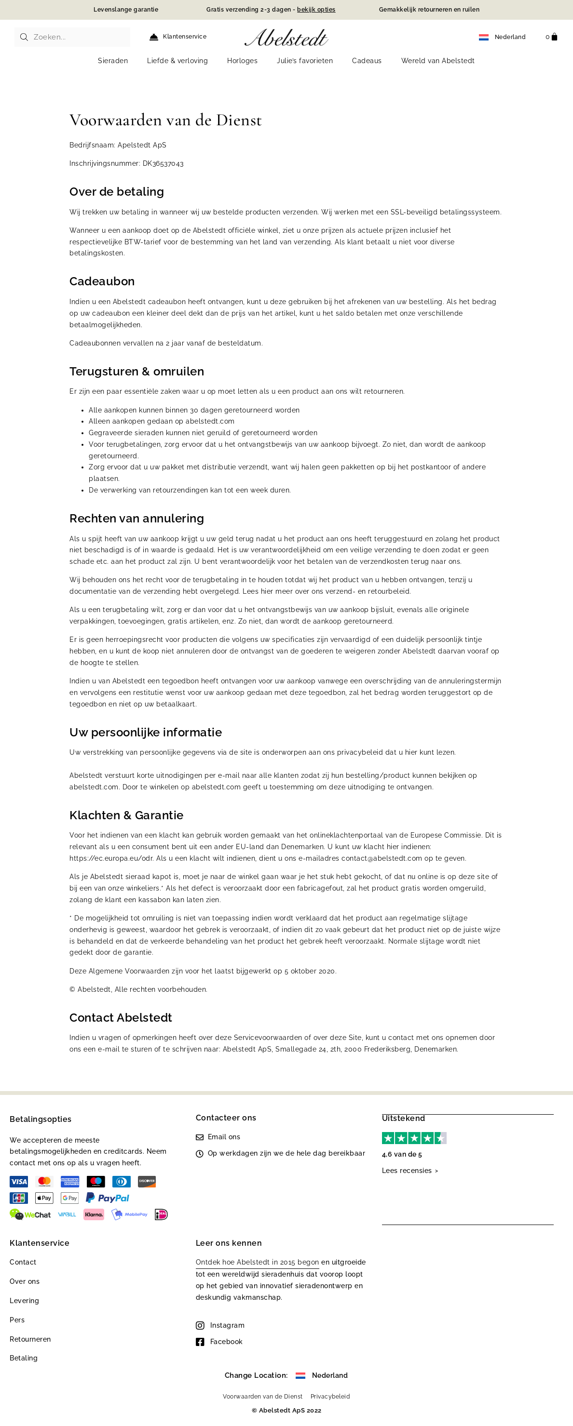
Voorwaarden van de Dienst (263, 1396)
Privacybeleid (330, 1396)
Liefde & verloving (177, 61)
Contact (23, 1262)
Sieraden (113, 61)
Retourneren (30, 1339)
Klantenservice (184, 36)
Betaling (24, 1358)
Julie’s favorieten (305, 61)
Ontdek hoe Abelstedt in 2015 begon (257, 1262)
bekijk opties (316, 9)
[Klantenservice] (154, 37)
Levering (24, 1301)
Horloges (242, 61)
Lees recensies (407, 1170)
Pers (17, 1320)
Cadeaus (367, 61)
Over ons (25, 1281)
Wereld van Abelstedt (438, 61)
